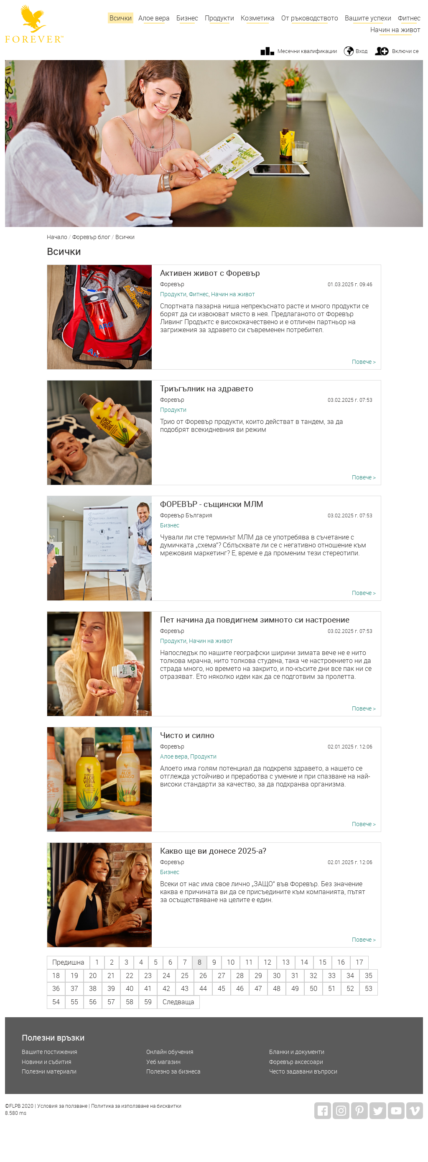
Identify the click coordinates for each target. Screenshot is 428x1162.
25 (185, 975)
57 (111, 1001)
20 (93, 975)
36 (56, 988)
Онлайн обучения (170, 1052)
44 (203, 988)
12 (267, 962)
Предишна (68, 962)
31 (295, 975)
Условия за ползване (62, 1106)
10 (230, 962)
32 (313, 975)
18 (56, 975)
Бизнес (187, 18)
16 (341, 962)
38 (93, 988)
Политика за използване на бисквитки (136, 1106)
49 (295, 988)
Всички (121, 18)
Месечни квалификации (307, 51)
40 (129, 988)
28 (240, 975)
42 (166, 988)
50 (313, 988)
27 (221, 975)
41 (148, 988)
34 (350, 975)
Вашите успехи (368, 18)
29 (258, 975)
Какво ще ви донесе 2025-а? (213, 850)
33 (332, 975)
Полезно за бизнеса (173, 1071)
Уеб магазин (163, 1062)
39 (111, 988)
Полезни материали (49, 1071)
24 (166, 975)
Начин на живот (395, 29)
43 (185, 988)
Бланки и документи (296, 1052)
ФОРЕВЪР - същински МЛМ (211, 504)
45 (221, 988)
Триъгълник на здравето (206, 388)
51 (332, 988)
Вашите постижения (49, 1052)
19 (74, 975)
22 (129, 975)
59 (148, 1001)
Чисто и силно (187, 735)
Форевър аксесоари (296, 1062)
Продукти (219, 18)
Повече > (364, 361)
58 (129, 1001)
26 (203, 975)
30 (276, 975)
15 (322, 962)
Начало (57, 237)
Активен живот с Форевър (210, 272)
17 (359, 962)
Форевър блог (91, 237)
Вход (361, 51)
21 (111, 975)
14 (304, 962)
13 (286, 962)
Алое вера (154, 18)
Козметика (258, 18)
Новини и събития (46, 1062)
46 (240, 988)
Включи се (405, 51)
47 (258, 988)
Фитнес (409, 18)
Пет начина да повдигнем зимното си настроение (254, 619)
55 (74, 1001)
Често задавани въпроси (303, 1071)
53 (368, 988)
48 (276, 988)
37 (74, 988)
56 (93, 1001)
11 (249, 962)
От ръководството (309, 18)
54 (56, 1001)
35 (368, 975)
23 (148, 975)
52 (350, 988)
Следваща (178, 1001)
